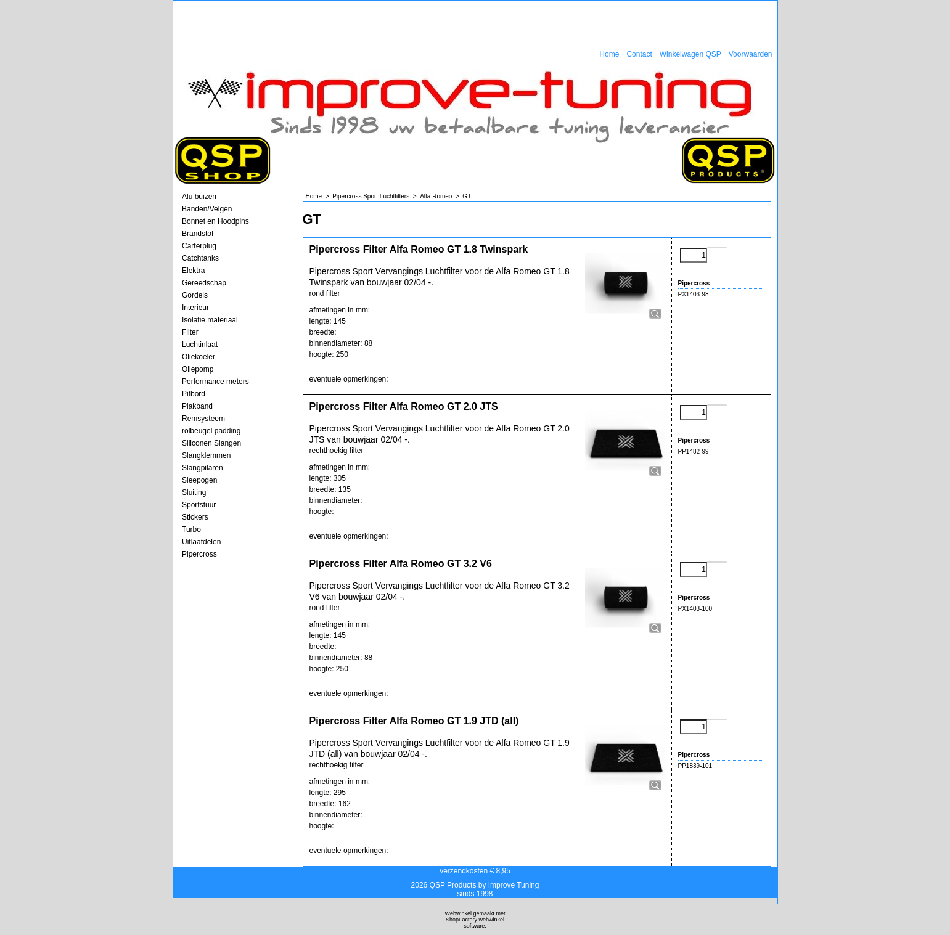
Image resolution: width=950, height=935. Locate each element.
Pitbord (193, 394)
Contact (639, 54)
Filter (190, 332)
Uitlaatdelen (201, 541)
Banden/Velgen (207, 209)
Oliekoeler (198, 357)
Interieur (195, 307)
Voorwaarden (750, 54)
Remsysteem (203, 418)
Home (609, 54)
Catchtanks (200, 258)
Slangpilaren (202, 467)
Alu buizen (199, 196)
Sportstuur (199, 504)
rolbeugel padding (211, 431)
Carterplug (199, 246)
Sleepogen (199, 480)
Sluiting (194, 492)
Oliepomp (197, 369)
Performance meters (215, 381)
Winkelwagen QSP (690, 54)
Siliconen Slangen (211, 443)
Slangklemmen (206, 455)
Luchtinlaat (200, 344)
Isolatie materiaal (210, 320)
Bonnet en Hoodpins (215, 221)
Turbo (191, 529)
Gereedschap (204, 283)
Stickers (195, 517)
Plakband (197, 406)
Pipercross (199, 554)
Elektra (193, 270)
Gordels (195, 295)
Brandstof (197, 233)
